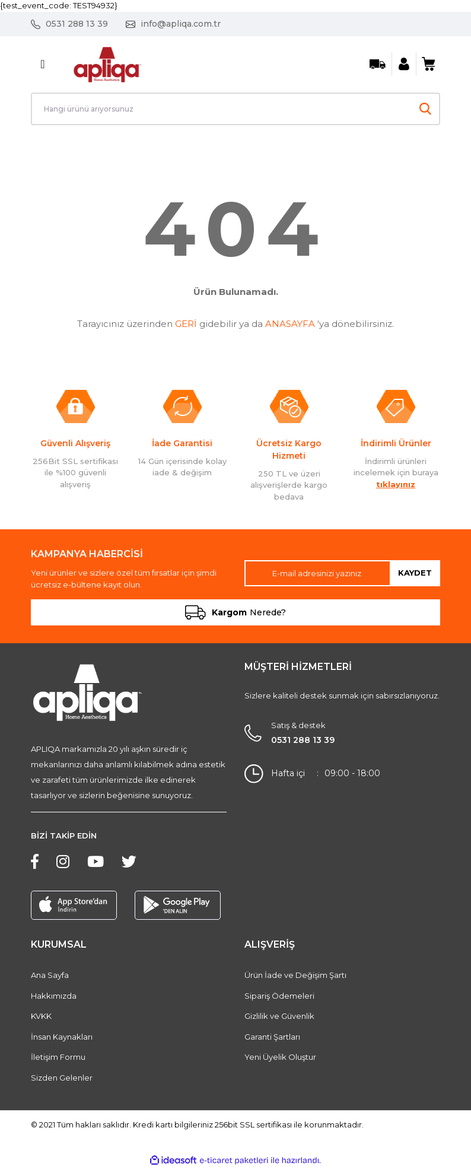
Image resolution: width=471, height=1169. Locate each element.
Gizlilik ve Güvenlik (279, 1016)
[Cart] (428, 64)
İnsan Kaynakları (62, 1036)
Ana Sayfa (50, 975)
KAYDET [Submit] (415, 572)
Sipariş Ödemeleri (279, 995)
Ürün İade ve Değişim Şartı (295, 975)
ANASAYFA (290, 323)
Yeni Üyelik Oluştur (280, 1057)
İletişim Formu (58, 1057)
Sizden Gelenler (62, 1077)
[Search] (235, 109)
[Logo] (107, 63)
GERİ (186, 323)
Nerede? (235, 612)
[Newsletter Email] (342, 573)
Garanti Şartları (272, 1036)
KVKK (41, 1016)
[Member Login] (404, 64)
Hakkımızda (54, 995)
